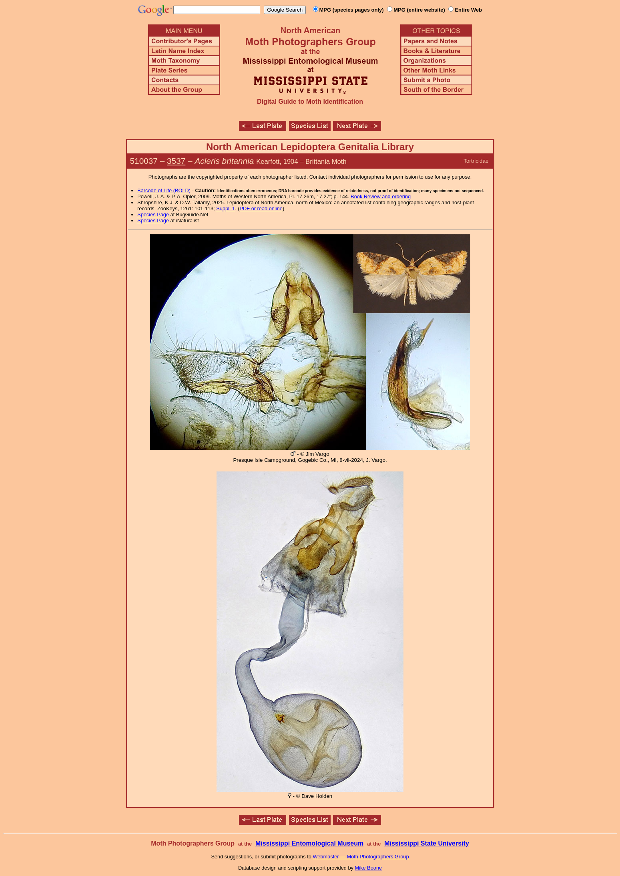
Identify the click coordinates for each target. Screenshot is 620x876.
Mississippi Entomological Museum (309, 843)
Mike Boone (368, 868)
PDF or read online (260, 208)
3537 (176, 160)
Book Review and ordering (381, 196)
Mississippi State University (426, 843)
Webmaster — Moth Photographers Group (361, 857)
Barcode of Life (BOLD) (164, 190)
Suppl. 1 (225, 208)
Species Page (153, 214)
